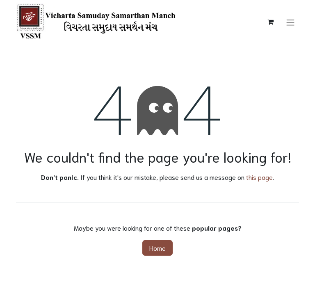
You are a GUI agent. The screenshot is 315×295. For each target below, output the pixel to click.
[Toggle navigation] (290, 21)
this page (259, 176)
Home (157, 247)
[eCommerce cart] (270, 22)
